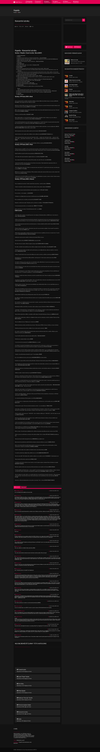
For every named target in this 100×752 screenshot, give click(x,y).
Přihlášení (77, 47)
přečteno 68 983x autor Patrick (37, 705)
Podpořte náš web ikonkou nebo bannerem (23, 743)
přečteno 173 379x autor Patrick (37, 684)
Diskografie (29, 2)
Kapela (47, 2)
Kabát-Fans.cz (18, 2)
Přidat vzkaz (23, 487)
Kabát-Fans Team (22, 749)
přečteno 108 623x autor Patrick (37, 698)
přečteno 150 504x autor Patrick (37, 691)
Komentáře (17, 487)
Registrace (69, 47)
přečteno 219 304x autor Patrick (37, 677)
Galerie (57, 2)
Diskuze (76, 2)
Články (67, 2)
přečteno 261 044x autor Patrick (37, 670)
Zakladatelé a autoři (20, 740)
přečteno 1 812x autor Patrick (37, 719)
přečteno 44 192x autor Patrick (37, 712)
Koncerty (38, 2)
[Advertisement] (37, 39)
